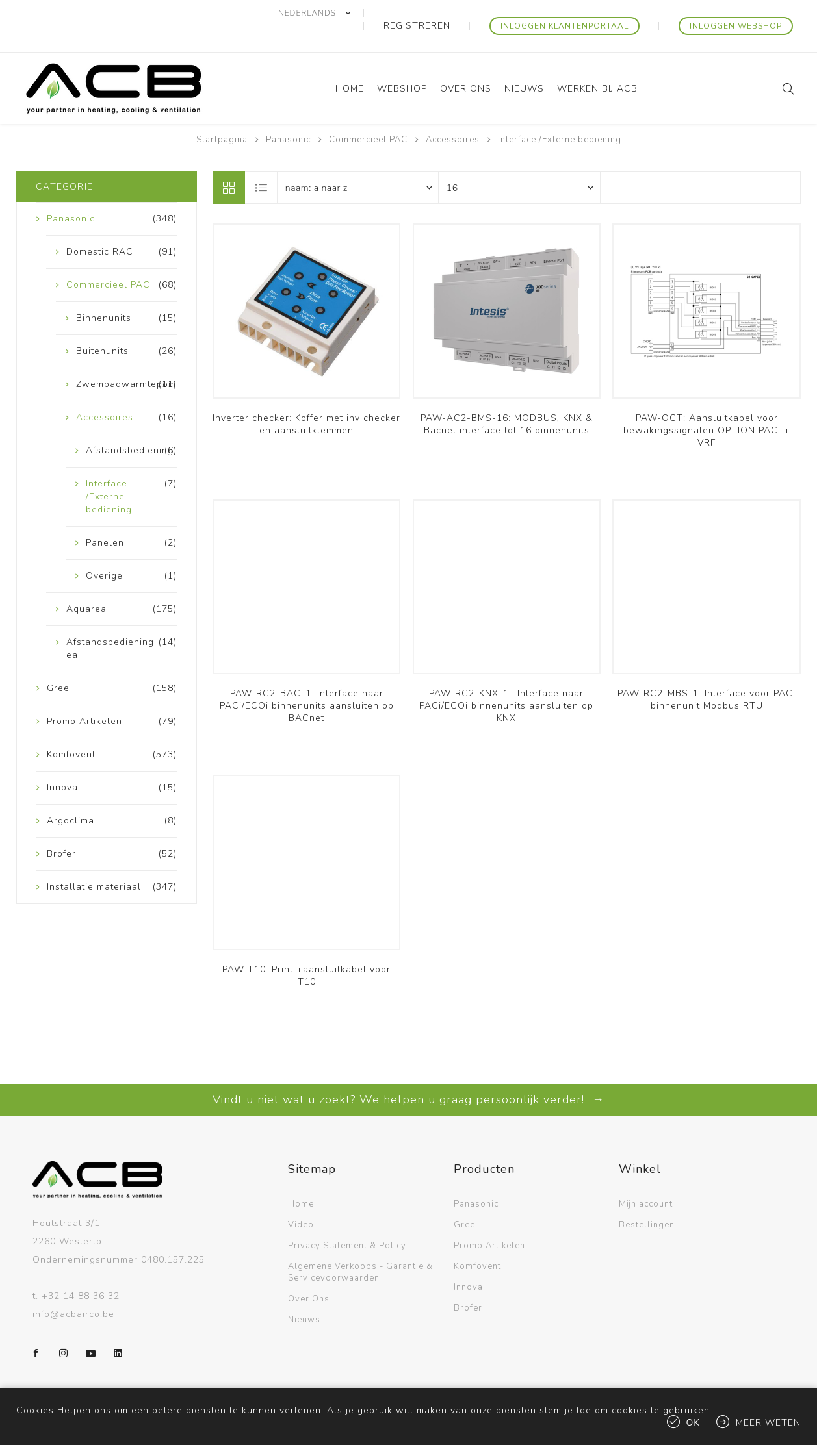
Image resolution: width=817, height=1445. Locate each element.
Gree (464, 1199)
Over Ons (309, 1273)
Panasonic (476, 1178)
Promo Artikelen (489, 1219)
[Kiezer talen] (369, 13)
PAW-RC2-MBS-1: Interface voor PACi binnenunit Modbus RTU (706, 673)
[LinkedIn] (118, 1327)
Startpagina (222, 113)
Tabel (229, 161)
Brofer (468, 1282)
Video (301, 1199)
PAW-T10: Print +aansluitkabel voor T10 (306, 949)
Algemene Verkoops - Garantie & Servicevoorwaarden (360, 1246)
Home (301, 1178)
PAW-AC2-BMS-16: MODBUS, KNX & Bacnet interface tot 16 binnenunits (507, 398)
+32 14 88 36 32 (81, 1270)
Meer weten (768, 1422)
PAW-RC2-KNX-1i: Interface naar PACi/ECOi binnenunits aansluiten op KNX (506, 679)
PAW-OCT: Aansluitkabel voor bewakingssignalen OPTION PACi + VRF (706, 404)
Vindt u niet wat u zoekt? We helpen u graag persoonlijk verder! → (408, 1073)
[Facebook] (36, 1327)
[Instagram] (63, 1327)
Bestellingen (647, 1199)
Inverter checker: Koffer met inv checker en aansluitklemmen (306, 398)
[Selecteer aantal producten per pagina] (519, 161)
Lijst (262, 161)
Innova (468, 1261)
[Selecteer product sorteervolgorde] (358, 161)
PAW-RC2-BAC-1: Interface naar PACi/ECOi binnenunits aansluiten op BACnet (307, 679)
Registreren (459, 13)
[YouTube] (91, 1327)
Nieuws (304, 1294)
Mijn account (646, 1178)
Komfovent (477, 1240)
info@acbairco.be (73, 1288)
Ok (693, 1422)
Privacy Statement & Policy (347, 1219)
